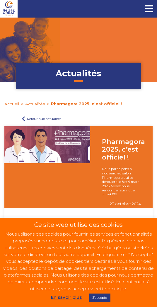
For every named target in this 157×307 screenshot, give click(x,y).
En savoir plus (66, 297)
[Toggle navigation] (149, 9)
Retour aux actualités (44, 119)
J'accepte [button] (100, 298)
